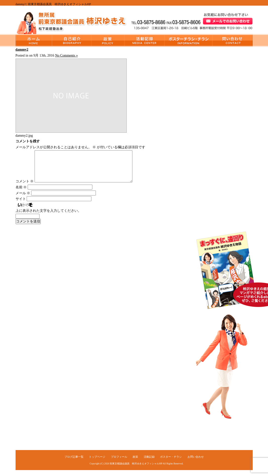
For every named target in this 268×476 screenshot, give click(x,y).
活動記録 (144, 40)
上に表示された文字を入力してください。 (48, 216)
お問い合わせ (232, 40)
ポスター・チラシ (188, 40)
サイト (21, 205)
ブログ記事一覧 (73, 462)
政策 (107, 40)
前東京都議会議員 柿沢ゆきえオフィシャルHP (136, 469)
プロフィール (71, 40)
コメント (25, 187)
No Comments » (66, 55)
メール (23, 199)
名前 (21, 193)
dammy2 (22, 49)
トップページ (34, 40)
